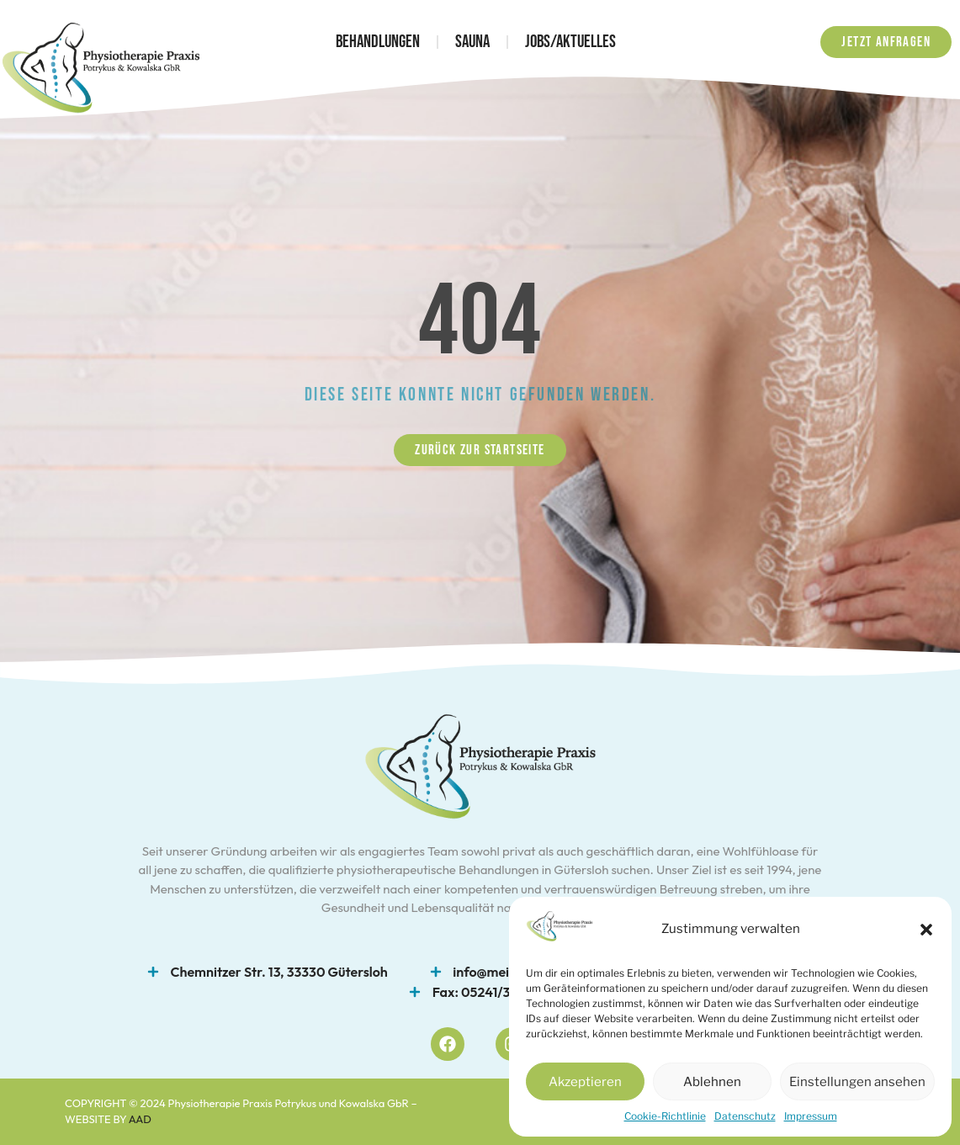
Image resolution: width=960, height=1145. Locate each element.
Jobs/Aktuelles (570, 41)
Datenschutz (745, 1116)
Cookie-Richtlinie (665, 1116)
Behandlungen (378, 41)
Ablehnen (712, 1081)
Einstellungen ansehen (857, 1081)
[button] (926, 929)
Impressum (810, 1116)
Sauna (472, 41)
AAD (140, 1119)
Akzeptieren (585, 1081)
